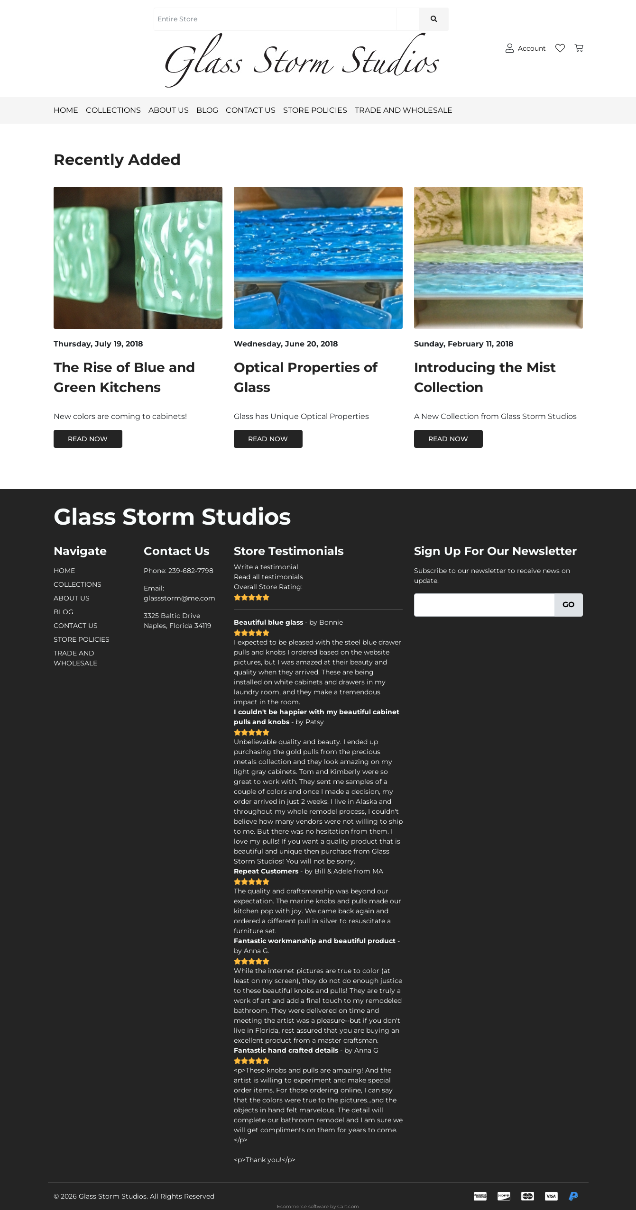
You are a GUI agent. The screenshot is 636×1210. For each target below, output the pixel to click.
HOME (66, 110)
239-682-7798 (190, 570)
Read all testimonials (268, 577)
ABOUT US (172, 110)
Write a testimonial (266, 567)
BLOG (211, 110)
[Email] (484, 605)
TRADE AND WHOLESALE (407, 110)
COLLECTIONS (113, 110)
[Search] (407, 19)
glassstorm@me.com (179, 598)
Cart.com (348, 1206)
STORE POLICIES (319, 110)
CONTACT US (254, 110)
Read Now (88, 439)
